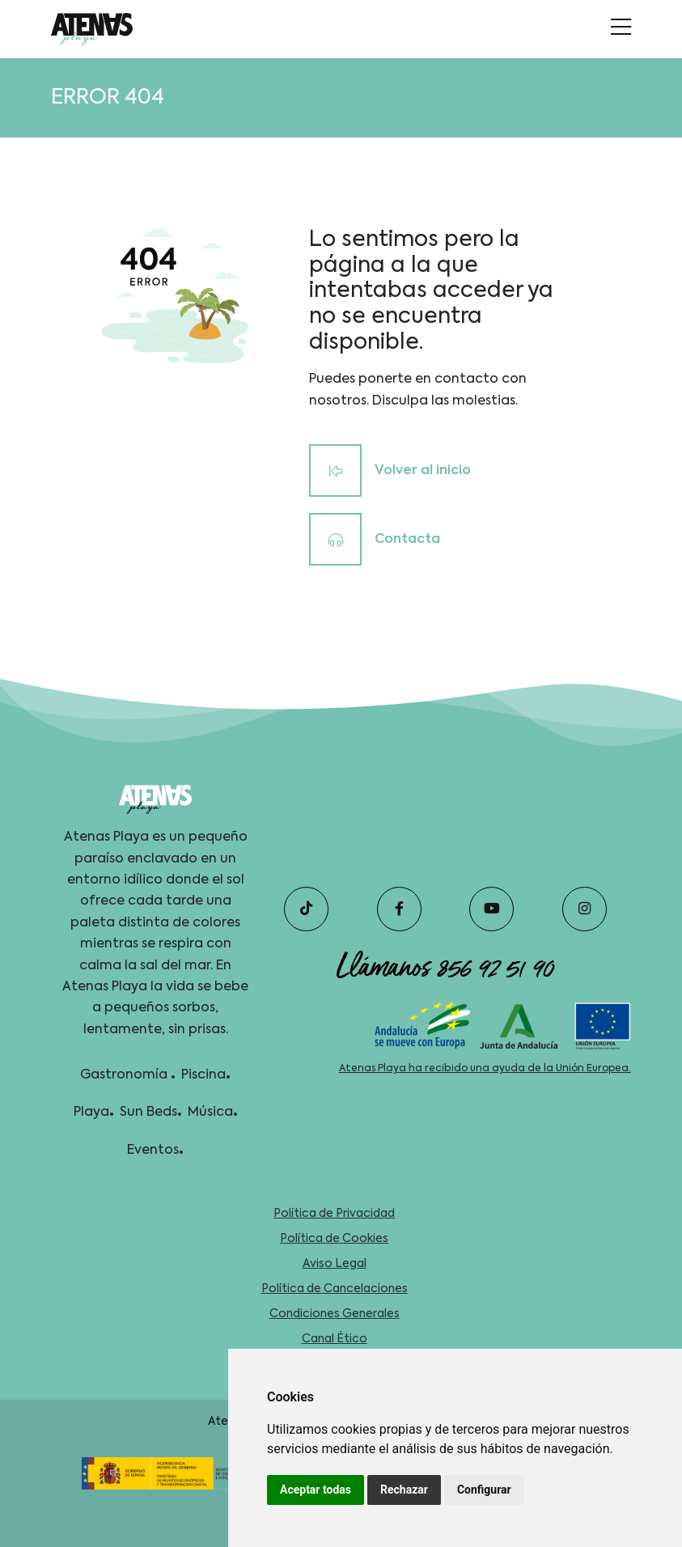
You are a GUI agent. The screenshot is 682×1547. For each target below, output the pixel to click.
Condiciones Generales (334, 1314)
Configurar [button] (484, 1489)
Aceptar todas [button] (315, 1489)
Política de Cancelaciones (334, 1289)
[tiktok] (306, 909)
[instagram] (584, 909)
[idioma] (91, 29)
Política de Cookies (334, 1238)
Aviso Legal (334, 1263)
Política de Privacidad (334, 1213)
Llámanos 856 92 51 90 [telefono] (445, 967)
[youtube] (491, 909)
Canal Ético (334, 1339)
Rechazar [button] (404, 1489)
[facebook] (399, 909)
